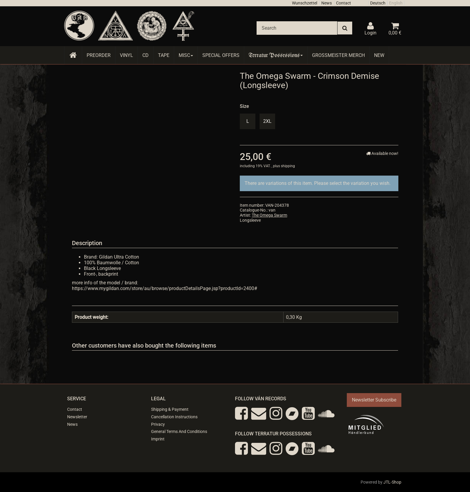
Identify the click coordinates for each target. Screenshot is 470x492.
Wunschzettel (304, 3)
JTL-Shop (392, 482)
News (326, 3)
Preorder (99, 55)
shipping (288, 166)
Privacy (158, 424)
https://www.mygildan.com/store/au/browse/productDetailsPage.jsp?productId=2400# (164, 288)
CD (145, 55)
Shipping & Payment (170, 409)
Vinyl (126, 55)
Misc (186, 55)
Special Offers (220, 55)
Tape (163, 55)
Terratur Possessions (276, 55)
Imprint (158, 439)
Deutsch (377, 3)
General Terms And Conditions (179, 431)
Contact (343, 3)
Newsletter (77, 416)
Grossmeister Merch (338, 55)
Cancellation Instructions (174, 416)
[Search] (297, 28)
